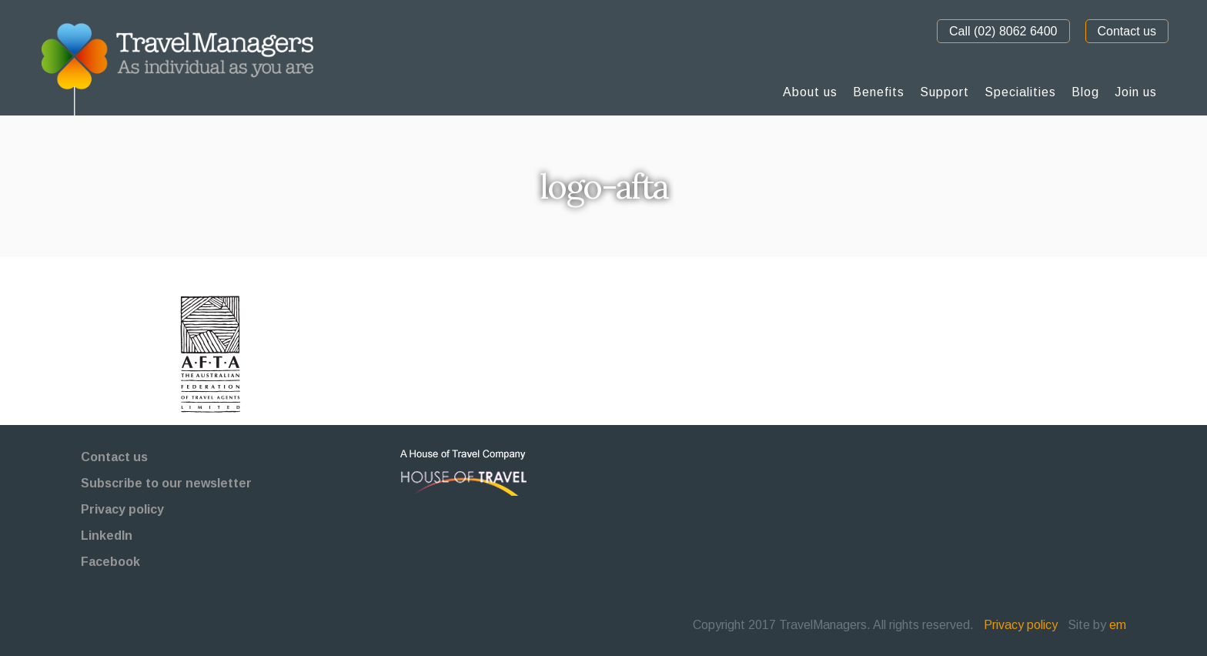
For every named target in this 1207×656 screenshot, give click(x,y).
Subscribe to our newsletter (166, 483)
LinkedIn (106, 535)
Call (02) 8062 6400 (1003, 31)
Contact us (1127, 31)
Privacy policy (122, 509)
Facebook (110, 561)
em (1117, 624)
